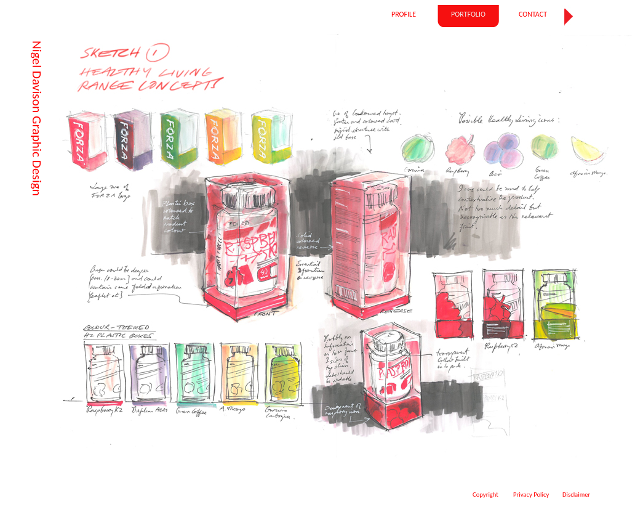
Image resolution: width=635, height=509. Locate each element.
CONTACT (533, 14)
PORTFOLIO (468, 14)
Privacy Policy (531, 495)
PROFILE (403, 14)
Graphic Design (37, 154)
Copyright (485, 495)
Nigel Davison (37, 77)
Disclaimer (576, 495)
